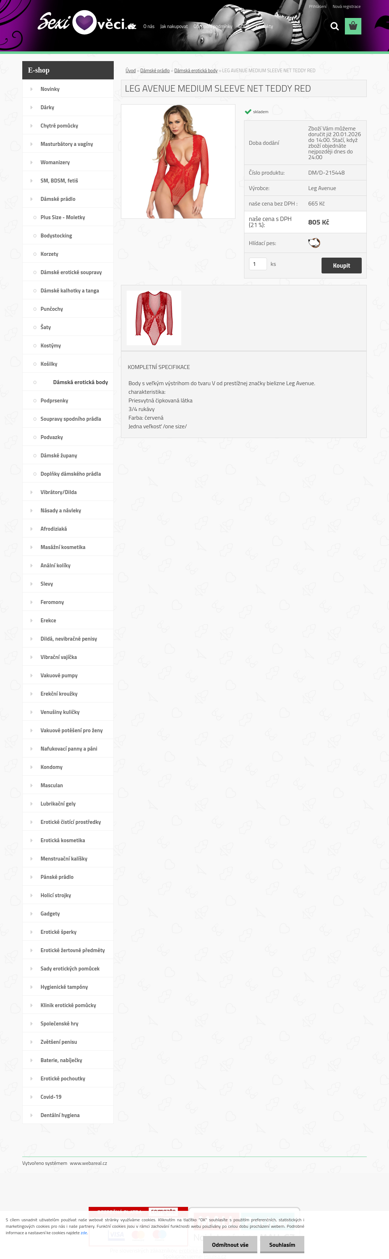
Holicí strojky (56, 895)
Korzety (49, 254)
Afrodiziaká (54, 529)
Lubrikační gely (58, 803)
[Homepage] (129, 26)
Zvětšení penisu (59, 1042)
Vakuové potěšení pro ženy (72, 730)
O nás (149, 26)
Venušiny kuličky (60, 712)
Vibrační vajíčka (59, 657)
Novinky (50, 89)
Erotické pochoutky (63, 1078)
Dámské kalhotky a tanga (70, 290)
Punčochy (52, 309)
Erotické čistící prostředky (71, 822)
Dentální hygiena (60, 1115)
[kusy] (258, 264)
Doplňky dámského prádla (71, 474)
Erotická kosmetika (63, 840)
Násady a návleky (61, 510)
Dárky (47, 107)
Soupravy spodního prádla (71, 419)
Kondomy (51, 767)
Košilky (49, 364)
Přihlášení (318, 6)
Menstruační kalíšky (64, 858)
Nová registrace (347, 6)
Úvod (131, 70)
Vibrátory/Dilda (59, 492)
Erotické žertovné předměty (73, 950)
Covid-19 (51, 1097)
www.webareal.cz (88, 1163)
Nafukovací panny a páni (69, 748)
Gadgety (50, 913)
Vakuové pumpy (59, 675)
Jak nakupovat (174, 26)
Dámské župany (59, 455)
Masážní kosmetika (63, 547)
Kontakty (264, 26)
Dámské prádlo (58, 199)
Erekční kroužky (59, 694)
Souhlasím (282, 1244)
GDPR (244, 26)
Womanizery (55, 162)
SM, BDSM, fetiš (59, 180)
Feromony (52, 602)
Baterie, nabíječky (61, 1060)
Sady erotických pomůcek (70, 968)
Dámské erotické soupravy (71, 272)
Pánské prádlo (57, 877)
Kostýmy (51, 345)
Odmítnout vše (230, 1244)
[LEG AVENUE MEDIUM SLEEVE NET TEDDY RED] (178, 107)
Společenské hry (60, 1023)
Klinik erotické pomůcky (68, 1005)
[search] (334, 26)
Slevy (47, 584)
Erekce (48, 620)
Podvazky (52, 437)
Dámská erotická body (80, 382)
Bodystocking (56, 235)
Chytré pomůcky (59, 125)
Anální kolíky (56, 565)
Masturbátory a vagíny (67, 144)
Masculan (52, 785)
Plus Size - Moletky (63, 217)
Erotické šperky (58, 932)
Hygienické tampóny (64, 987)
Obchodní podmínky (212, 26)
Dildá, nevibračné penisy (69, 639)
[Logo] (71, 27)
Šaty (46, 327)
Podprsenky (54, 400)
